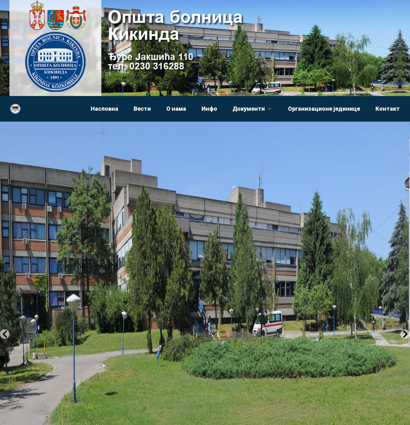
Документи (253, 108)
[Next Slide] (405, 334)
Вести (142, 108)
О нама (176, 108)
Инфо (209, 108)
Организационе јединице (324, 108)
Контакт (387, 108)
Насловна (104, 108)
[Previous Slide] (5, 334)
